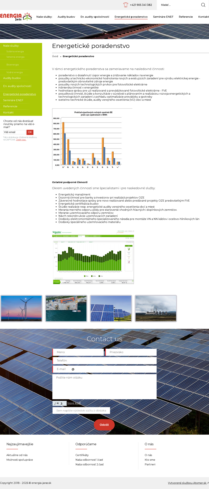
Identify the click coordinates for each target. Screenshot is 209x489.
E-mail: (61, 369)
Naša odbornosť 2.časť (90, 464)
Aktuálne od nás (16, 455)
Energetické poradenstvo (131, 16)
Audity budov (66, 16)
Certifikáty (82, 455)
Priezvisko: (117, 352)
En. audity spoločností (94, 16)
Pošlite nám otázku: (69, 377)
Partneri (150, 464)
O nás (148, 455)
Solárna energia (15, 51)
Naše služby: (44, 16)
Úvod (55, 56)
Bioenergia (12, 64)
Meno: (61, 352)
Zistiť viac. (21, 139)
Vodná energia (14, 72)
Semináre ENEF (163, 16)
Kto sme (150, 459)
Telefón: (62, 360)
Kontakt (203, 16)
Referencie (186, 16)
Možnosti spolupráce (19, 459)
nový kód (74, 403)
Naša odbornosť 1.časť (89, 459)
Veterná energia (15, 56)
